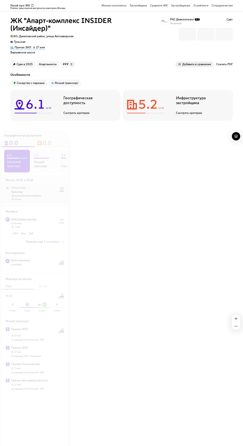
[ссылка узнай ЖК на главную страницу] (22, 5)
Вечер (43, 286)
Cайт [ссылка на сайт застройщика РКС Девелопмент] (229, 19)
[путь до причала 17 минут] (27, 47)
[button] (187, 34)
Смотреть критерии (76, 113)
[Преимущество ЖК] (28, 83)
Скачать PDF (224, 64)
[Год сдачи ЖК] (22, 64)
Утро (9, 286)
